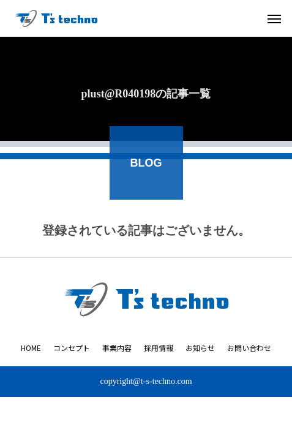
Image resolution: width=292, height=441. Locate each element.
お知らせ (200, 347)
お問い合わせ (249, 347)
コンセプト (71, 347)
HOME (31, 347)
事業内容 (117, 347)
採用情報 (158, 347)
